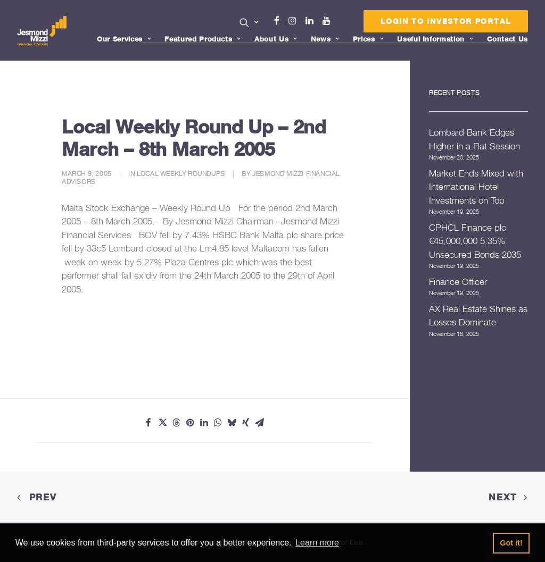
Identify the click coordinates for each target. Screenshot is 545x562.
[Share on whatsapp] (217, 422)
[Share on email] (259, 422)
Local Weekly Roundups (181, 174)
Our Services (124, 39)
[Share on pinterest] (190, 422)
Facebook (281, 21)
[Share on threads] (176, 422)
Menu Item (342, 23)
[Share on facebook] (148, 422)
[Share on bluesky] (231, 422)
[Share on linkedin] (203, 422)
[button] (249, 22)
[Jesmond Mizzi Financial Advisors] (43, 30)
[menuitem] (249, 23)
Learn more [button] (317, 542)
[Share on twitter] (162, 422)
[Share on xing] (245, 422)
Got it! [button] (511, 543)
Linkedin (312, 21)
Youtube (329, 21)
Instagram (295, 21)
